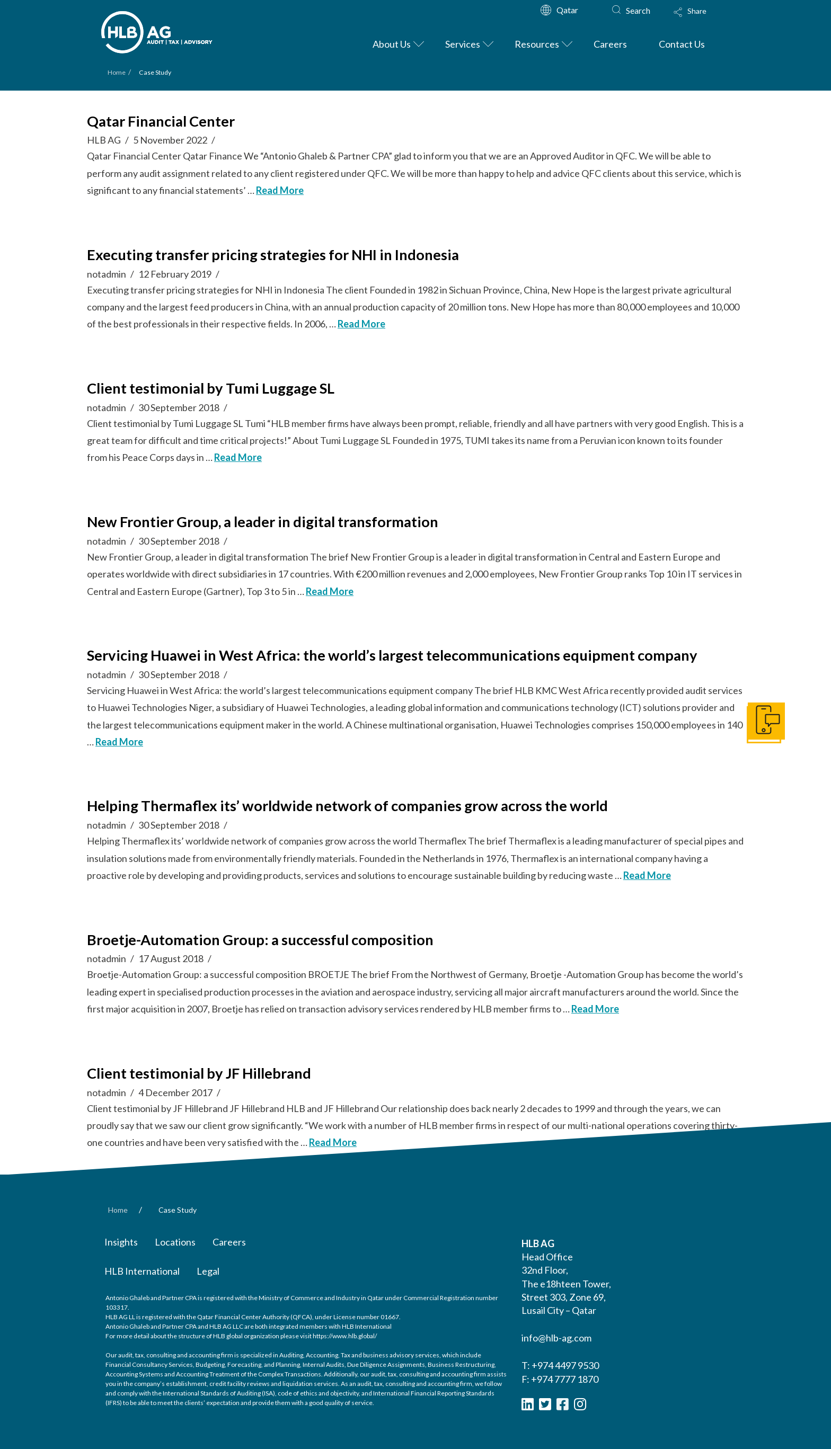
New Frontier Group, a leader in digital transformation (262, 521)
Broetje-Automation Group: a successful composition (260, 939)
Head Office (547, 1257)
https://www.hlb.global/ (345, 1336)
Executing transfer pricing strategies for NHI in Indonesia (273, 254)
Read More (280, 190)
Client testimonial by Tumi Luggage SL (210, 388)
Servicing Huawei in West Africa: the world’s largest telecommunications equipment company (392, 655)
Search (638, 10)
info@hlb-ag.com (556, 1338)
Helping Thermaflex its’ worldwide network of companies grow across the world (347, 805)
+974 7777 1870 (564, 1379)
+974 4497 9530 (565, 1365)
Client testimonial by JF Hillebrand (199, 1073)
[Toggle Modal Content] (700, 19)
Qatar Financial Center (161, 121)
